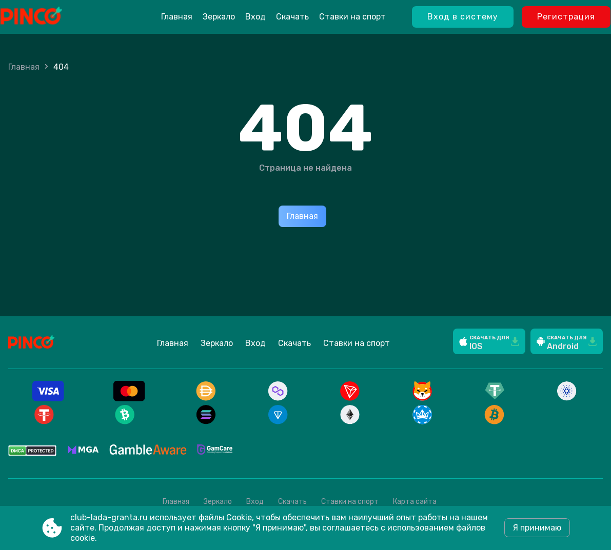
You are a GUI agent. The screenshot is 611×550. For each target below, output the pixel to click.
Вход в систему (462, 17)
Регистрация (566, 17)
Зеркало (219, 17)
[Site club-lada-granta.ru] (57, 17)
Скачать (292, 17)
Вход (255, 17)
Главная (176, 17)
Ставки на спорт (352, 17)
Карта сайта (415, 501)
